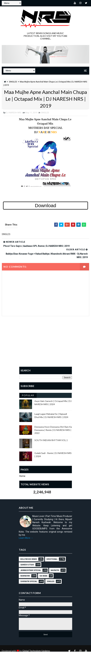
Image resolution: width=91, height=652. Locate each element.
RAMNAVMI (25, 576)
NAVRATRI (55, 571)
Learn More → (26, 538)
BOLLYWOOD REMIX (28, 559)
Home (22, 476)
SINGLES (13, 82)
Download (45, 206)
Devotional (52, 559)
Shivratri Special (28, 582)
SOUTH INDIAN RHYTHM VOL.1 (51, 440)
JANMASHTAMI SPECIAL (30, 571)
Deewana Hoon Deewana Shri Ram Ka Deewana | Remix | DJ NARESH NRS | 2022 (53, 430)
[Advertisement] (45, 344)
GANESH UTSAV (27, 565)
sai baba (43, 576)
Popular (28, 395)
